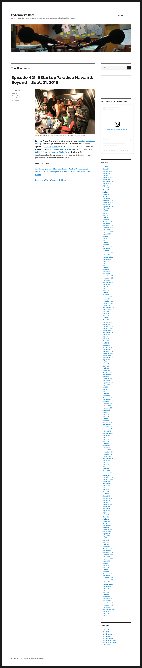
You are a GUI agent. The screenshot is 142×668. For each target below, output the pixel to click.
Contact (120, 15)
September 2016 (108, 408)
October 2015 (107, 431)
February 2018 (107, 372)
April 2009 (106, 594)
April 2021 (106, 293)
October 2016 (107, 406)
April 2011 (106, 544)
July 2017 (105, 387)
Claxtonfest (15, 98)
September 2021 (108, 282)
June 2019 (106, 339)
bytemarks (114, 150)
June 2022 (106, 263)
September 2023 (108, 232)
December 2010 (108, 553)
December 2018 (108, 351)
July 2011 (105, 538)
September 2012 (108, 508)
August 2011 (106, 536)
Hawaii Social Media (109, 642)
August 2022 (107, 259)
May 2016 (106, 416)
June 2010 (106, 565)
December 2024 (108, 200)
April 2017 (106, 393)
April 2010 (106, 569)
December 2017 (108, 376)
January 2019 (107, 349)
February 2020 (107, 322)
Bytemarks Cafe (23, 15)
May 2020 (106, 316)
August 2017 (106, 385)
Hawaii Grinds (107, 634)
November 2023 (108, 228)
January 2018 (107, 374)
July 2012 (105, 513)
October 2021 (107, 280)
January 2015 (107, 450)
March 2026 (106, 169)
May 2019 (106, 341)
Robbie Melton (41, 152)
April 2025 (106, 192)
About (128, 15)
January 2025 (107, 198)
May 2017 (106, 391)
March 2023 (106, 244)
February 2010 (107, 573)
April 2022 (106, 267)
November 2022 (108, 253)
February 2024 (107, 221)
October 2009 (107, 582)
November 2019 (108, 328)
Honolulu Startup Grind (61, 149)
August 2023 (107, 234)
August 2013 (106, 485)
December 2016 (108, 402)
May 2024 (106, 215)
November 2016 (108, 404)
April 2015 (106, 444)
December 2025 (108, 175)
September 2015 (108, 433)
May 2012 (106, 517)
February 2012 (107, 523)
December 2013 (108, 477)
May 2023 (106, 240)
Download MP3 (41, 180)
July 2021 (105, 286)
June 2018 (106, 364)
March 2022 (106, 270)
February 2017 (107, 397)
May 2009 (106, 592)
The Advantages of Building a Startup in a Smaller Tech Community (62, 169)
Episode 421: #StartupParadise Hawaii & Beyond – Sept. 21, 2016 (52, 80)
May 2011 (106, 542)
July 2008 (106, 613)
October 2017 (107, 381)
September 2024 (108, 207)
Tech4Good (15, 100)
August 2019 (106, 334)
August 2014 (106, 460)
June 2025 (106, 188)
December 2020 (108, 301)
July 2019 (105, 337)
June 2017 (106, 389)
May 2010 (106, 567)
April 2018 (106, 368)
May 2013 (106, 492)
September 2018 (108, 358)
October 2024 (107, 205)
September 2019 (108, 332)
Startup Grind (23, 98)
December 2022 (108, 251)
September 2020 (108, 307)
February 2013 (107, 498)
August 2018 (106, 360)
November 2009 (108, 580)
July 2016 (105, 412)
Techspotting (107, 644)
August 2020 (107, 309)
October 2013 (107, 481)
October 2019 (107, 330)
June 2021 (106, 288)
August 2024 (107, 209)
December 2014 (108, 452)
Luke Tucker (65, 152)
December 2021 (108, 276)
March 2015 (106, 446)
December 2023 (108, 225)
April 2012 (106, 519)
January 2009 (107, 601)
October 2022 (107, 255)
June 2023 (106, 238)
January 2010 (107, 576)
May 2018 (106, 366)
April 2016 (106, 418)
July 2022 (106, 261)
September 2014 (108, 458)
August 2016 (106, 410)
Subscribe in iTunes (59, 180)
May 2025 (106, 190)
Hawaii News (107, 636)
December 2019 (108, 326)
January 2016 (107, 425)
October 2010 (107, 557)
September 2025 (108, 181)
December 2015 (108, 427)
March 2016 (106, 420)
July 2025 (106, 186)
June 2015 (106, 439)
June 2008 (106, 615)
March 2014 (106, 471)
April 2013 (106, 494)
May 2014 (106, 467)
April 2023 (106, 242)
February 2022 (107, 272)
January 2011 (107, 550)
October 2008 (107, 607)
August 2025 (107, 184)
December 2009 (108, 578)
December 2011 (108, 527)
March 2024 (106, 219)
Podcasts (14, 93)
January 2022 (107, 274)
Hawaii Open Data (108, 638)
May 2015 (106, 441)
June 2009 (106, 590)
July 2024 (106, 211)
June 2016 (106, 414)
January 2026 (107, 173)
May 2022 (106, 265)
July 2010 (105, 563)
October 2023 (107, 230)
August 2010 (106, 561)
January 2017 (107, 399)
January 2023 (107, 249)
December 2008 (108, 603)
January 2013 (107, 500)
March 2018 (106, 370)
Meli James (52, 152)
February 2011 (107, 548)
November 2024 (108, 202)
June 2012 (106, 515)
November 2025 (108, 177)
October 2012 (107, 506)
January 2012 (107, 525)
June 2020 (106, 314)
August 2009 (107, 586)
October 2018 (107, 355)
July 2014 (105, 462)
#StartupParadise (17, 96)
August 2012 (106, 511)
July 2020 (106, 311)
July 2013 (105, 488)
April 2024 (106, 217)
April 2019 (106, 343)
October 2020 (107, 305)
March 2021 (106, 295)
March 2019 (106, 345)
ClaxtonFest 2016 (50, 147)
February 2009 (107, 599)
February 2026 (107, 171)
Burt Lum (105, 150)
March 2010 (106, 571)
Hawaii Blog (106, 632)
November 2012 (108, 504)
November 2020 (108, 303)
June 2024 (106, 213)
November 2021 (108, 278)
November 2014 (108, 454)
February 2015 (107, 448)
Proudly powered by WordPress (34, 658)
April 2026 (106, 167)
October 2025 (107, 179)
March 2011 (106, 546)
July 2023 (106, 236)
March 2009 (106, 597)
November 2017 (107, 379)
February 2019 (107, 347)
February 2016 (107, 423)
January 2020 (107, 324)
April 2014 (106, 469)
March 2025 (106, 194)
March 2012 (106, 521)
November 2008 (108, 605)
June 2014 (106, 464)
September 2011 (108, 534)
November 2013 (108, 479)
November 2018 (108, 353)
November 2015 (108, 429)
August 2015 (106, 435)
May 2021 (106, 290)
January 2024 (107, 223)
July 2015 (105, 437)
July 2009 (106, 588)
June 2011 (106, 540)
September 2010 (108, 559)
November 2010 (108, 555)
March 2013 (106, 496)
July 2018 (105, 362)
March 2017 (106, 395)
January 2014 (107, 475)
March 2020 (106, 320)
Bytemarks (106, 630)
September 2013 (108, 483)
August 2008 (107, 611)
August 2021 (107, 284)
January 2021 (107, 299)
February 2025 (107, 196)
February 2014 (107, 473)
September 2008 (108, 609)
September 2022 (108, 257)
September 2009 (108, 584)
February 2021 (107, 297)
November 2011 (107, 529)
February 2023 (107, 246)
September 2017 (108, 383)
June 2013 (106, 490)
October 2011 (107, 532)
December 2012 (108, 502)
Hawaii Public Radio (109, 640)
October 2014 (107, 456)
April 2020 (106, 318)
